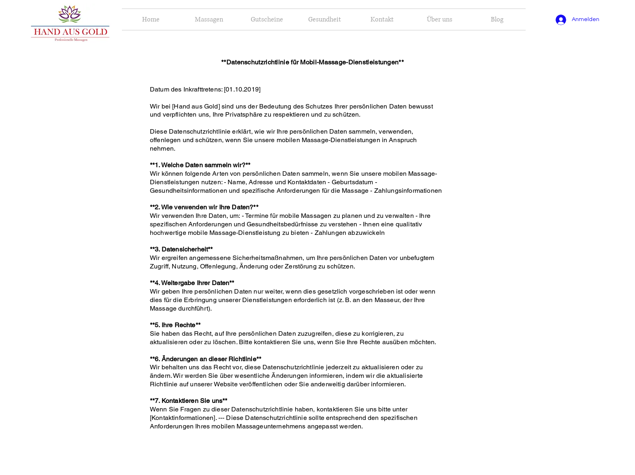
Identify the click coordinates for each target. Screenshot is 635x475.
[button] (382, 19)
